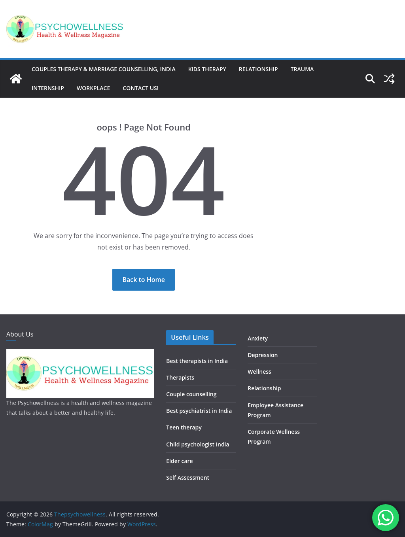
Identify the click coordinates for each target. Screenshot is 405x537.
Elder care (179, 461)
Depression (263, 355)
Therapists (180, 377)
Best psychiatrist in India (199, 410)
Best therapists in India (197, 361)
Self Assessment (187, 477)
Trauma (302, 69)
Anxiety (258, 338)
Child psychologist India (197, 444)
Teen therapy (183, 427)
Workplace (93, 88)
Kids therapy (207, 69)
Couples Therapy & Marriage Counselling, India (104, 69)
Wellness (259, 371)
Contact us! (140, 88)
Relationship (258, 69)
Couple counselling (191, 394)
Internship (48, 88)
